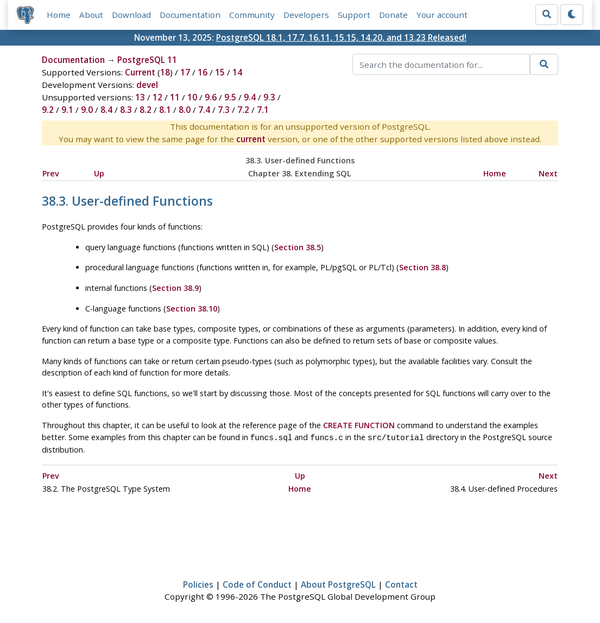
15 (220, 72)
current (251, 139)
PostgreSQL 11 (147, 60)
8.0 (185, 110)
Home (59, 14)
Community (252, 14)
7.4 (204, 110)
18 (165, 72)
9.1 (67, 110)
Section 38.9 (175, 288)
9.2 (48, 110)
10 (192, 97)
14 (237, 72)
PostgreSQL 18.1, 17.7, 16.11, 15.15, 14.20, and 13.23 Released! (341, 37)
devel (147, 85)
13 (140, 97)
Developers (306, 14)
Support (354, 14)
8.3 (126, 110)
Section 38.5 (297, 247)
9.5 (230, 97)
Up (99, 173)
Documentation (190, 14)
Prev (50, 173)
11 (175, 97)
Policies (198, 583)
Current (140, 72)
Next (548, 173)
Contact (401, 583)
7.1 (263, 110)
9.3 (269, 97)
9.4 (250, 97)
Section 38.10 (191, 308)
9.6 (211, 97)
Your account (442, 14)
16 (202, 72)
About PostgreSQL (338, 583)
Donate (393, 14)
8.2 (145, 110)
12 (157, 97)
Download (131, 14)
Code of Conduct (257, 583)
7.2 (243, 110)
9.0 (87, 110)
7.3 (224, 110)
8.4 (106, 110)
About (91, 14)
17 (185, 72)
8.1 (165, 110)
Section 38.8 (422, 268)
